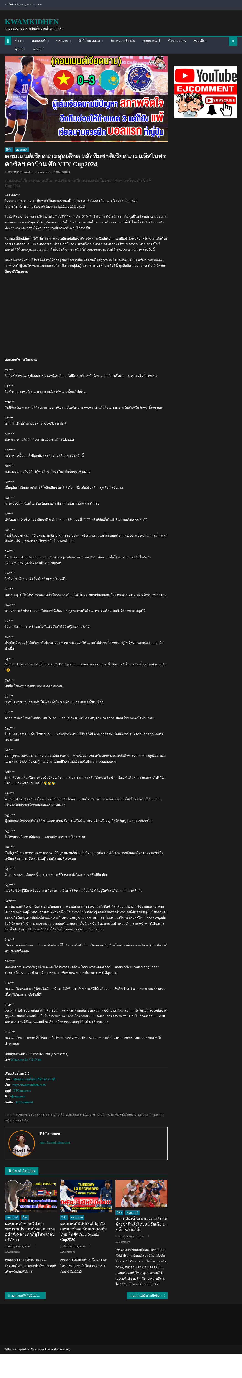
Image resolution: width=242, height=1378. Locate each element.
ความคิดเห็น (56, 1114)
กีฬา (8, 149)
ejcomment (17, 1096)
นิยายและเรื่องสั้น (123, 40)
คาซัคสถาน (87, 1114)
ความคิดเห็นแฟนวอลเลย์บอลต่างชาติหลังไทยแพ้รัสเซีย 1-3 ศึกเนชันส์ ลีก (141, 1224)
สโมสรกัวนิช (20, 1120)
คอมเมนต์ (38, 40)
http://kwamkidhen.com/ (29, 1085)
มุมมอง (143, 1114)
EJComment (42, 172)
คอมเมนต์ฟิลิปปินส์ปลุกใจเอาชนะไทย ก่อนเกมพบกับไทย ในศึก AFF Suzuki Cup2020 (83, 1232)
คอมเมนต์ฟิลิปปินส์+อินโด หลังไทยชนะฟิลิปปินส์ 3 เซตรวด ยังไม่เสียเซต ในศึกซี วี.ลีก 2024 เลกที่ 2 (28, 1295)
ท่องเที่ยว (200, 40)
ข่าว (18, 40)
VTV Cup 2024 (37, 1114)
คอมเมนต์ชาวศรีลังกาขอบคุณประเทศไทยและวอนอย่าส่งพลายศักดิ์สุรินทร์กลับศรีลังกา (30, 1232)
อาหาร (37, 49)
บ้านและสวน (177, 40)
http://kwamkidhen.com (55, 1142)
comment (21, 1114)
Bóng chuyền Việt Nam (26, 1059)
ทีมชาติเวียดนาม (126, 1114)
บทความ (62, 40)
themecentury (62, 1349)
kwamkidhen (32, 21)
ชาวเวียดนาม (105, 1114)
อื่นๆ (25, 1217)
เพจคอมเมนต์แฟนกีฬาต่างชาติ (34, 1079)
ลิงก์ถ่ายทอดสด (89, 40)
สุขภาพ (20, 49)
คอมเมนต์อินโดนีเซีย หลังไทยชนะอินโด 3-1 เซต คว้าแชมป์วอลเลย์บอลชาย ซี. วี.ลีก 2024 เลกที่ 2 (149, 1295)
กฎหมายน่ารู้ (151, 40)
